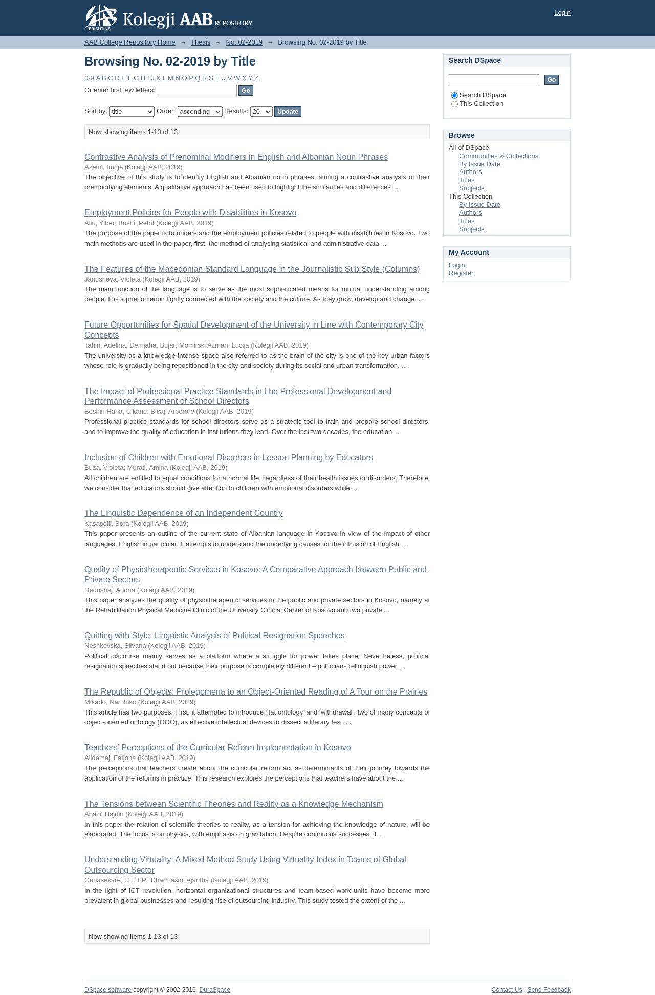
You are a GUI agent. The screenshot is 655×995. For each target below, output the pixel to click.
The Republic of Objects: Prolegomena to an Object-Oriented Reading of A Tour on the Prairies (255, 691)
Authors (470, 172)
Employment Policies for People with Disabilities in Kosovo (190, 212)
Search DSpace (478, 95)
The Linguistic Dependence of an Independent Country (183, 513)
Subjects (472, 188)
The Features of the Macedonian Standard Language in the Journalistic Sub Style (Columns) (252, 269)
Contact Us (507, 989)
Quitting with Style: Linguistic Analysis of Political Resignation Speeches (214, 635)
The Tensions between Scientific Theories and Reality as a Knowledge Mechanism (233, 803)
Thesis (200, 42)
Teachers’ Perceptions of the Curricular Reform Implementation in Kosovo (217, 747)
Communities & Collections (498, 156)
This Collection (477, 103)
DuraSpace (214, 989)
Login (562, 12)
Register (461, 273)
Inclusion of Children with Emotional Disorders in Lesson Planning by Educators (228, 457)
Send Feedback (549, 989)
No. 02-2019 (244, 42)
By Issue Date (479, 164)
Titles (467, 180)
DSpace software (108, 989)
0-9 (89, 78)
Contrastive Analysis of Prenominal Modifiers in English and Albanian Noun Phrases (236, 157)
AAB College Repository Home (130, 42)
